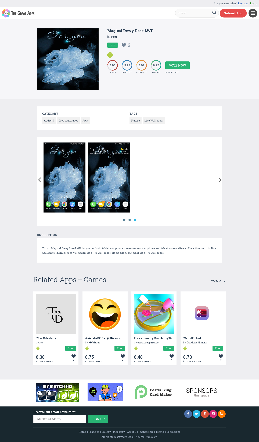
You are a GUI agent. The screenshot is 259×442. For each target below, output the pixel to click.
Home (82, 431)
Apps (85, 120)
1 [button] (124, 220)
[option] (64, 178)
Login (253, 3)
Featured (94, 431)
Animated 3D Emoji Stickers (102, 338)
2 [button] (129, 220)
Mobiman (94, 342)
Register (243, 3)
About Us (132, 431)
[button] (39, 179)
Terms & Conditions (168, 431)
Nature (135, 120)
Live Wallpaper (68, 120)
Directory (119, 431)
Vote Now (177, 65)
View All (218, 281)
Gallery (106, 431)
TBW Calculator (46, 338)
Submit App (233, 13)
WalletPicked (192, 338)
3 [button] (134, 220)
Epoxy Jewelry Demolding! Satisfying (158, 338)
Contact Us (146, 431)
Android (49, 120)
